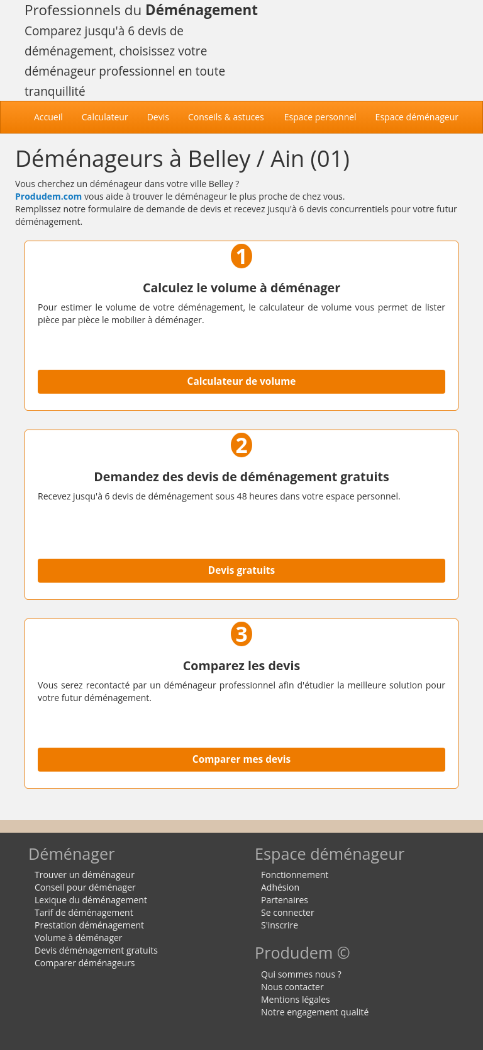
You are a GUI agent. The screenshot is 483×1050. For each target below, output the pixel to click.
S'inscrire (279, 925)
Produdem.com (48, 196)
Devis (158, 117)
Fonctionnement (294, 875)
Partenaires (284, 900)
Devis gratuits (241, 570)
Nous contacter (292, 987)
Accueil (53, 116)
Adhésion (280, 887)
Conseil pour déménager (85, 887)
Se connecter (287, 912)
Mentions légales (295, 999)
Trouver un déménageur (85, 875)
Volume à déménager (79, 938)
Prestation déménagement (89, 925)
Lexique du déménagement (91, 900)
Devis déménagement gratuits (96, 950)
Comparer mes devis (241, 759)
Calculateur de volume (241, 381)
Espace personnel (320, 117)
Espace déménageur (416, 117)
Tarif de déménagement (84, 912)
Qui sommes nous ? (301, 974)
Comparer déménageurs (85, 963)
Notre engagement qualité (315, 1012)
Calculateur (105, 117)
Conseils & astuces (226, 117)
